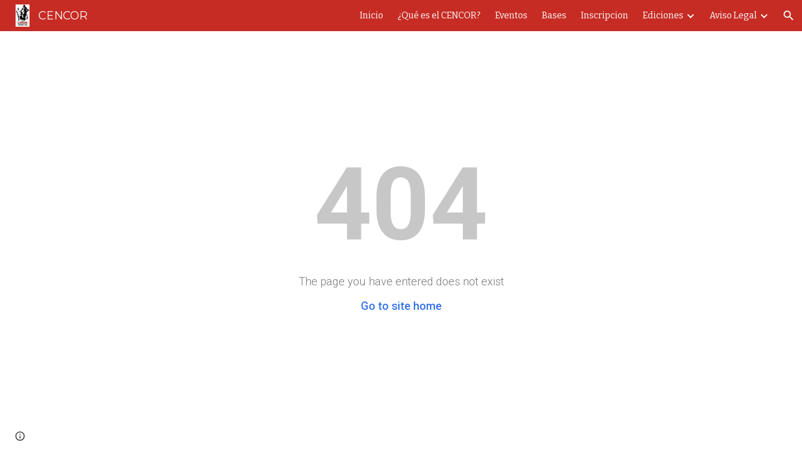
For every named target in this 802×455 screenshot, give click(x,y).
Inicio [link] (371, 15)
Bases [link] (554, 15)
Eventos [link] (511, 15)
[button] (788, 15)
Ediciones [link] (663, 15)
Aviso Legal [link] (733, 15)
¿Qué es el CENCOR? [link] (439, 15)
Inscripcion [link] (604, 15)
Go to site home (401, 306)
